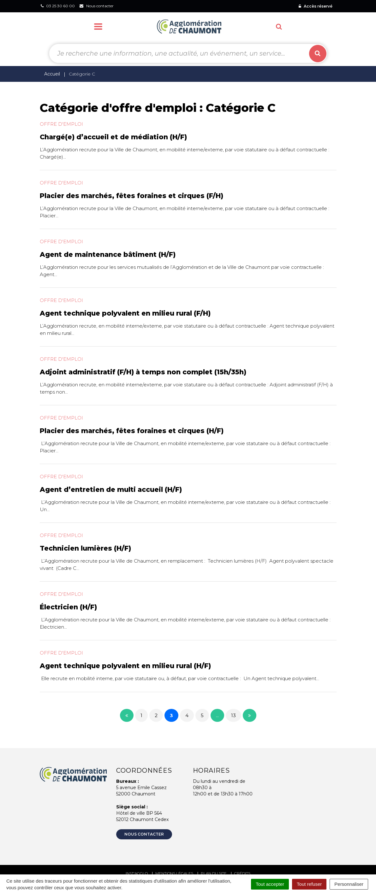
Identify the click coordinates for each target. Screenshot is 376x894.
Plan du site (214, 873)
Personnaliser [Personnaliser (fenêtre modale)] (348, 884)
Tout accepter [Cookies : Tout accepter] (270, 884)
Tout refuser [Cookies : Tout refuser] (309, 884)
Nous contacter (144, 834)
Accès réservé (315, 6)
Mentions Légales (174, 873)
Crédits (242, 873)
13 (233, 715)
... (217, 715)
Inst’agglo (137, 873)
